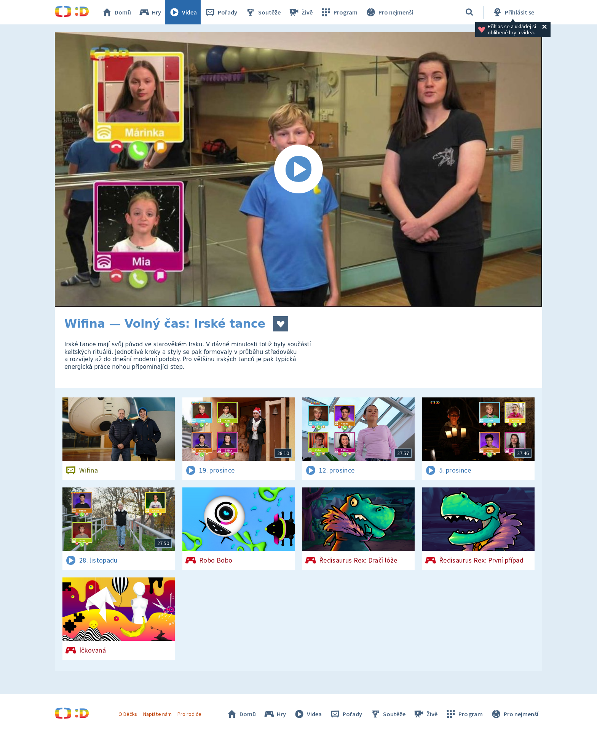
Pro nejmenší (389, 12)
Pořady (220, 12)
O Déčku (127, 714)
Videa (183, 12)
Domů (116, 12)
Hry (150, 12)
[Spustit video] (298, 169)
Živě (300, 12)
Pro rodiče (189, 714)
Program (339, 12)
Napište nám (157, 714)
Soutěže (263, 12)
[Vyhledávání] (469, 12)
